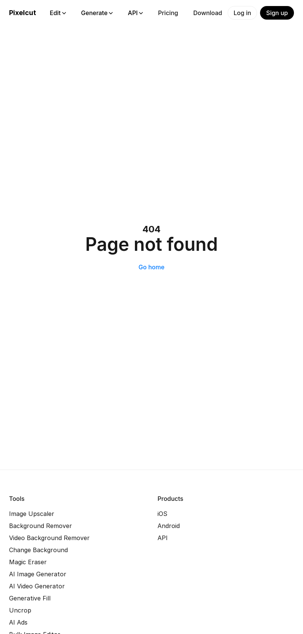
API (135, 13)
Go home (152, 267)
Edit (58, 13)
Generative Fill (29, 598)
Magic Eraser (28, 562)
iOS (162, 513)
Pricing (168, 13)
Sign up (277, 13)
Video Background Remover (49, 538)
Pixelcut (22, 13)
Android (169, 526)
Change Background (38, 550)
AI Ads (18, 622)
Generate (97, 13)
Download (207, 13)
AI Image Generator (37, 574)
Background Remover (40, 526)
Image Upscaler (31, 513)
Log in (242, 13)
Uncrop (20, 610)
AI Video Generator (37, 586)
